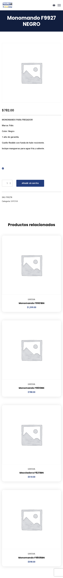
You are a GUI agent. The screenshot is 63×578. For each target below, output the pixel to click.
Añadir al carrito (30, 183)
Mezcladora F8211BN (32, 472)
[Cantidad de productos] (7, 183)
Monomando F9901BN (31, 303)
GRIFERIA (14, 201)
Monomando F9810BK (31, 388)
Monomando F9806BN (31, 557)
